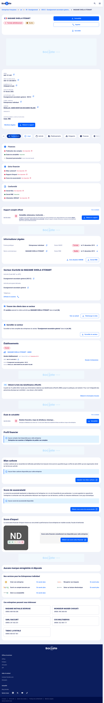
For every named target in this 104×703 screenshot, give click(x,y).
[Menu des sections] (3, 136)
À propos (4, 698)
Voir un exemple (95, 209)
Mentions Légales (49, 698)
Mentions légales (9, 125)
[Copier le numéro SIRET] (18, 80)
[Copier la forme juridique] (21, 102)
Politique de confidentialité (35, 698)
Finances (84, 136)
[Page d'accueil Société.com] (6, 3)
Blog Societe (5, 689)
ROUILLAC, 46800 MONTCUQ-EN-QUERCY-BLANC (20, 108)
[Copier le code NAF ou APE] (33, 96)
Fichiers (4, 662)
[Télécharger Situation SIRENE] (97, 245)
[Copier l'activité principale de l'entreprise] (28, 288)
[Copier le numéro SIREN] (14, 74)
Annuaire (4, 665)
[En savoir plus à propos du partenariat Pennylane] (94, 587)
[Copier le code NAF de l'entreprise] (33, 278)
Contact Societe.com (7, 677)
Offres (3, 659)
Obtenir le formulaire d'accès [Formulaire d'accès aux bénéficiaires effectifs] (89, 396)
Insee (5, 119)
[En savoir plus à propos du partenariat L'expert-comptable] (41, 593)
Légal (27, 136)
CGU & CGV (11, 698)
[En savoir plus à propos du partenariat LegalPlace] (41, 582)
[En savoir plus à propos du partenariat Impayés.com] (94, 582)
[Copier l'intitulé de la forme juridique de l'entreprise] (46, 245)
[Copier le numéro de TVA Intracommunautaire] (16, 85)
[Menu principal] (99, 3)
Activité (39, 136)
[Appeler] (76, 24)
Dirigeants (70, 136)
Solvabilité (76, 18)
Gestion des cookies (22, 698)
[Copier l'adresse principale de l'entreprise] (38, 107)
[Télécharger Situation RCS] (97, 251)
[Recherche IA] (14, 136)
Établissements (54, 136)
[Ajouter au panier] (90, 217)
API (3, 667)
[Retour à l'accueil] (51, 648)
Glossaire (4, 680)
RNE (9, 119)
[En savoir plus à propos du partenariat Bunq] (41, 587)
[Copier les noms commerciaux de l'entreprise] (46, 251)
